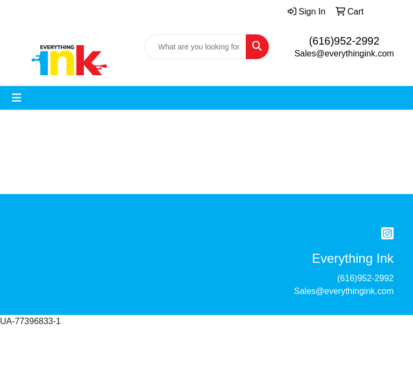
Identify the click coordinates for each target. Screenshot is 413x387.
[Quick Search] (195, 46)
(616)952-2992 (344, 41)
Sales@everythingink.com (344, 53)
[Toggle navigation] (16, 97)
